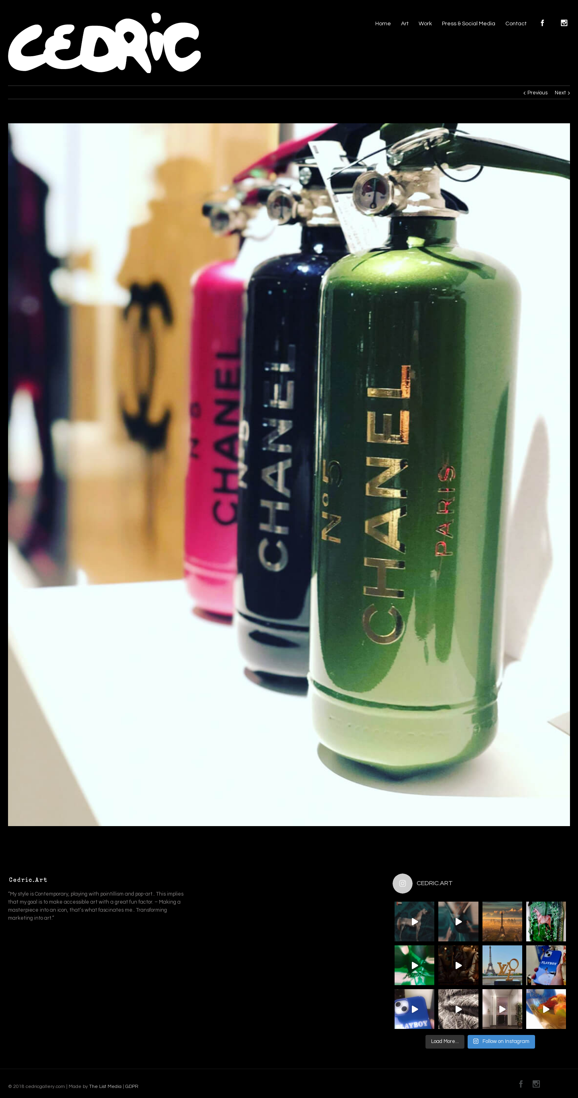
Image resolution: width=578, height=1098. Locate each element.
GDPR (131, 1086)
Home (383, 24)
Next (560, 93)
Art (405, 24)
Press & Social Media (468, 24)
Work (425, 24)
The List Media (105, 1086)
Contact (516, 24)
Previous (537, 93)
